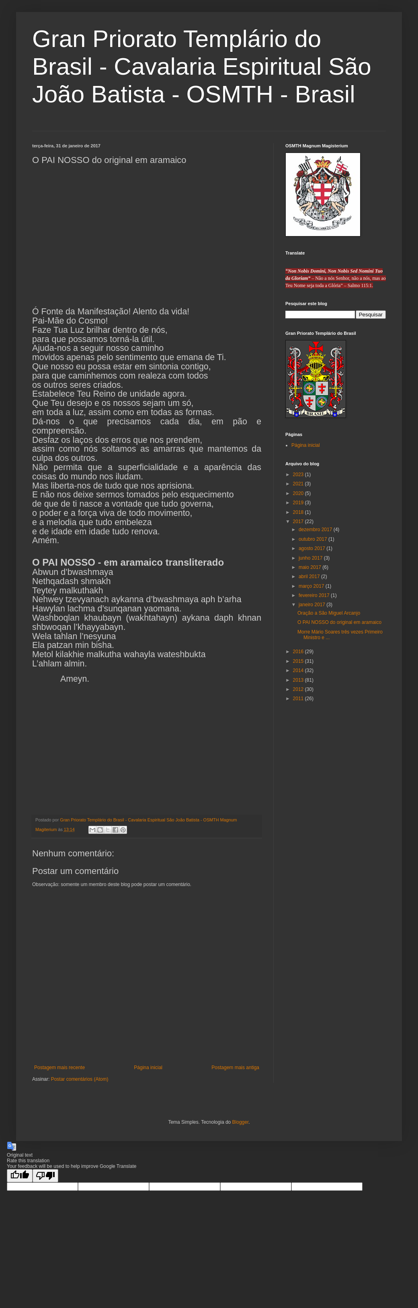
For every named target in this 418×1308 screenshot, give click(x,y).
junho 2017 (311, 558)
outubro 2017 (313, 539)
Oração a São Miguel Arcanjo (328, 613)
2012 (299, 689)
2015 (299, 661)
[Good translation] (20, 1175)
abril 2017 (310, 576)
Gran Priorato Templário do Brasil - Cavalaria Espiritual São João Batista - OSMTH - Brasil (201, 66)
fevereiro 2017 (315, 595)
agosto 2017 (312, 548)
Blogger (240, 1122)
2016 (299, 651)
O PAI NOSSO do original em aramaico (339, 622)
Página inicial (148, 1067)
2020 (299, 493)
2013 (299, 680)
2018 (299, 512)
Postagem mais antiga (235, 1067)
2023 (299, 474)
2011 (299, 698)
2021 (299, 484)
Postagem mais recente (59, 1067)
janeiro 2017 (312, 604)
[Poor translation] (45, 1175)
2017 (299, 521)
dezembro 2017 (316, 529)
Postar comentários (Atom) (80, 1079)
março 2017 (312, 586)
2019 (299, 502)
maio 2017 (310, 567)
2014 (299, 670)
